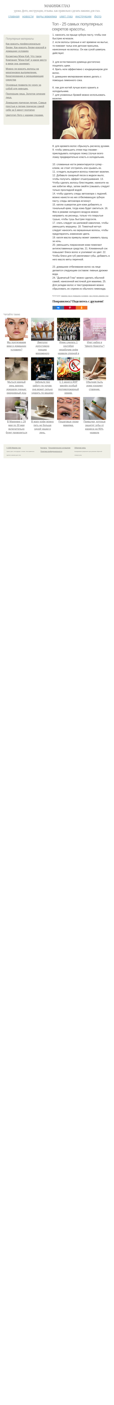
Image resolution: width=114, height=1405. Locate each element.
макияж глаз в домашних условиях (74, 296)
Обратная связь (80, 448)
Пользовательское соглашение (59, 448)
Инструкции (83, 16)
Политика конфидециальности (51, 451)
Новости (28, 16)
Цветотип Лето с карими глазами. (25, 115)
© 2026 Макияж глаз (14, 448)
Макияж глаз (57, 6)
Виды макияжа (46, 16)
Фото (97, 16)
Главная (13, 16)
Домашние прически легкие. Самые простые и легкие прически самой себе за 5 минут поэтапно (26, 106)
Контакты (44, 448)
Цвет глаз (66, 16)
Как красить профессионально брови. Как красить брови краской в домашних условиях (26, 47)
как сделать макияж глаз (98, 296)
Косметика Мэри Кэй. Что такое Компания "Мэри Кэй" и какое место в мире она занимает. (26, 60)
